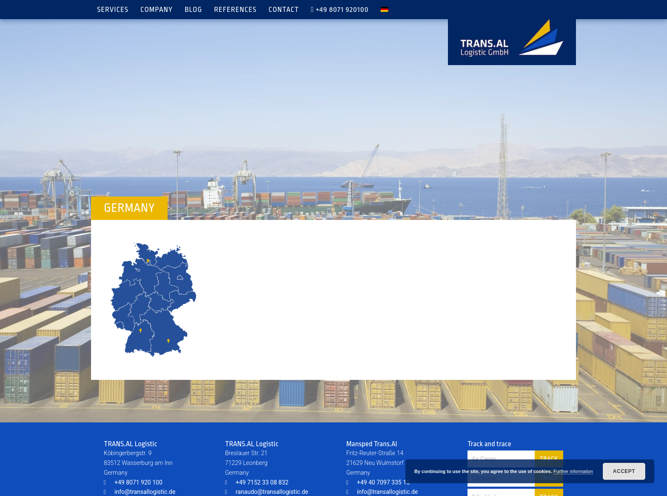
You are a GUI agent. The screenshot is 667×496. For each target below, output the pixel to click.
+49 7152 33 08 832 (256, 482)
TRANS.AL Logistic (512, 38)
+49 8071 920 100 (133, 482)
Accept (624, 471)
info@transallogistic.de (139, 491)
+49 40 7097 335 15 (378, 482)
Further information (573, 471)
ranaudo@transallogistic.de (266, 491)
